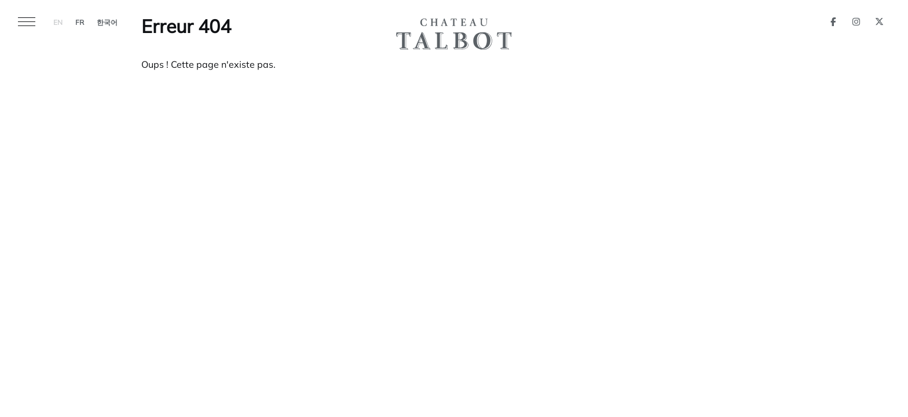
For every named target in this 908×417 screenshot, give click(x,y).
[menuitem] (58, 21)
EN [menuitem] (58, 23)
